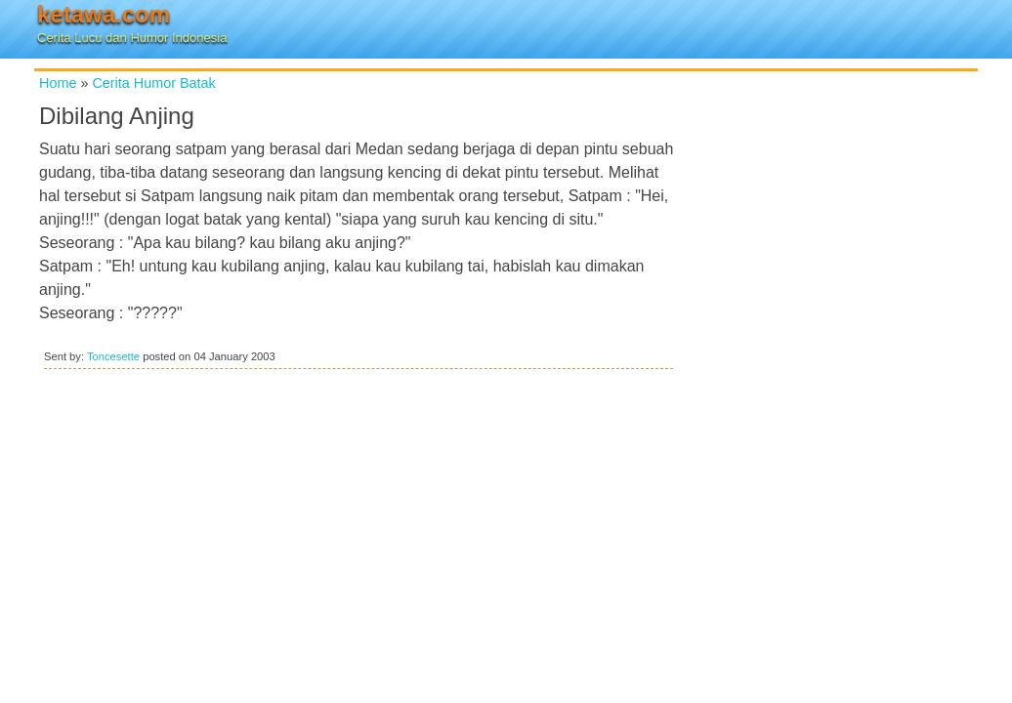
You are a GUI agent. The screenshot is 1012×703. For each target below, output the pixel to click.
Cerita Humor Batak (153, 83)
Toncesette (113, 356)
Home (57, 83)
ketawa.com (103, 14)
